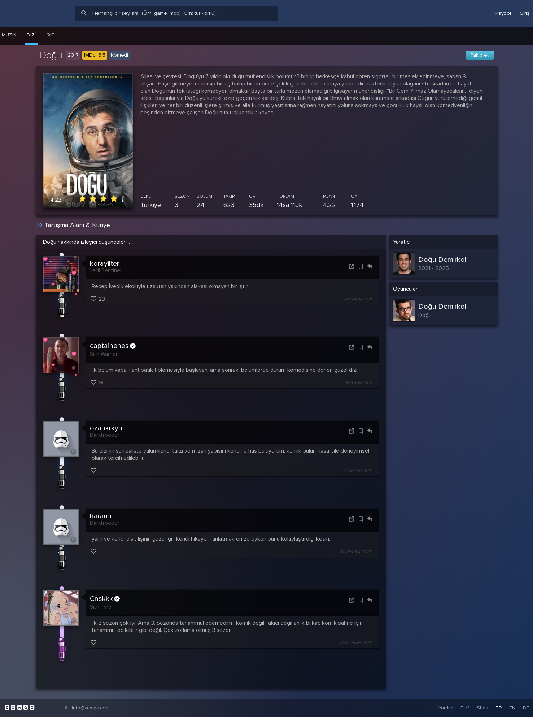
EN (512, 708)
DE (526, 708)
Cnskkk (105, 599)
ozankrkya (106, 428)
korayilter (104, 263)
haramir (101, 516)
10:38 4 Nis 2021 (357, 299)
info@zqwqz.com (91, 708)
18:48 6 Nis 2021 (357, 383)
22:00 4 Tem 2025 (355, 552)
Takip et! (480, 55)
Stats (482, 708)
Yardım (445, 708)
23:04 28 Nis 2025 (355, 643)
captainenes (113, 346)
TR (498, 708)
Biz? (464, 708)
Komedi (119, 55)
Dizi (31, 35)
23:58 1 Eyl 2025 (357, 471)
